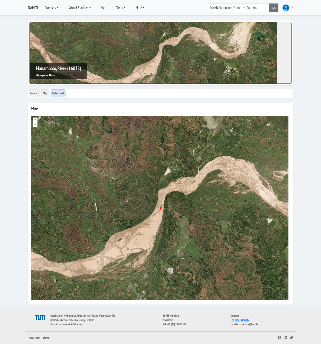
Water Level (58, 93)
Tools (119, 7)
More (139, 7)
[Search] (238, 7)
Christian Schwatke (240, 320)
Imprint (46, 337)
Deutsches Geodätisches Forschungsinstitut (72, 320)
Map (103, 7)
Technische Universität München (66, 324)
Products (50, 7)
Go (274, 8)
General (34, 93)
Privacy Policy (34, 337)
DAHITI (33, 7)
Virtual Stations (78, 7)
